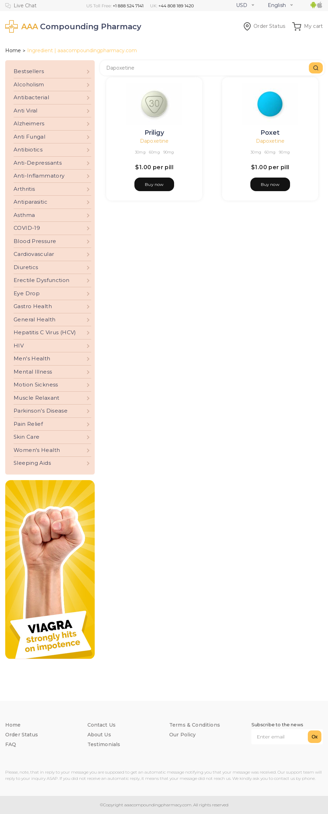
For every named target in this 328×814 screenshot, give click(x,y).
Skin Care (26, 436)
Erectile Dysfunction (42, 280)
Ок (315, 737)
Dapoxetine (154, 141)
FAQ (10, 744)
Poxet (270, 132)
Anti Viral (26, 110)
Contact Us (101, 725)
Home (13, 50)
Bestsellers (29, 71)
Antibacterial (31, 97)
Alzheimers (29, 123)
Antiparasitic (30, 201)
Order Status (264, 26)
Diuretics (26, 267)
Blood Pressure (35, 241)
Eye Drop (27, 293)
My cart (307, 26)
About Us (99, 734)
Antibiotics (28, 149)
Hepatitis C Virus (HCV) (45, 332)
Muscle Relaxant (37, 397)
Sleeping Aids (32, 463)
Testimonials (103, 744)
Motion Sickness (36, 384)
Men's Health (32, 358)
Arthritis (24, 189)
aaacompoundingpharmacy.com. (157, 804)
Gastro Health (33, 306)
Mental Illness (33, 371)
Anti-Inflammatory (39, 175)
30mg (140, 152)
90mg (168, 152)
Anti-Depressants (38, 162)
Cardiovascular (34, 254)
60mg (154, 152)
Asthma (24, 215)
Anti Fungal (29, 136)
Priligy (154, 132)
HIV (19, 345)
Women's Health (37, 450)
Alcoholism (29, 84)
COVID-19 (27, 228)
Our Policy (182, 734)
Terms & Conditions (194, 725)
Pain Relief (28, 424)
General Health (34, 319)
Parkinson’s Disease (41, 410)
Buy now (154, 184)
